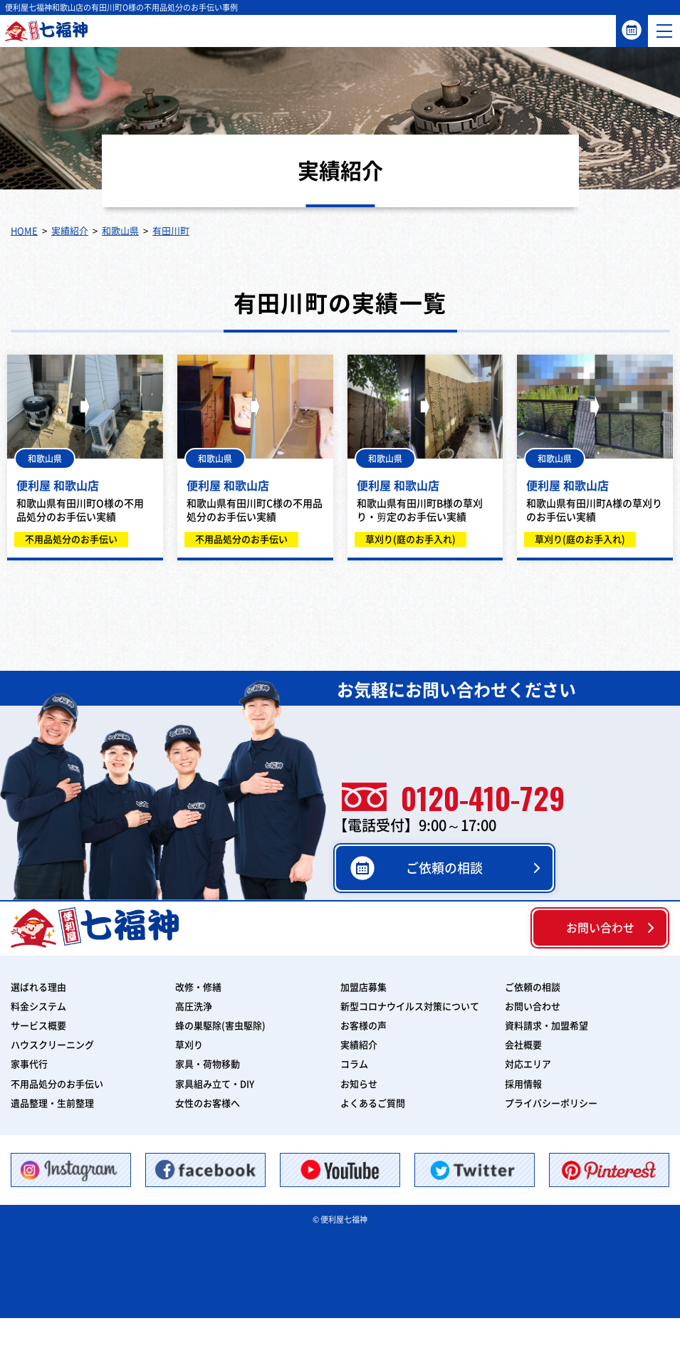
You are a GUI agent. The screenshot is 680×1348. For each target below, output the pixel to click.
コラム (354, 1064)
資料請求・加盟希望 (546, 1025)
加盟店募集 (363, 987)
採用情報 (523, 1084)
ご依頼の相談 (632, 30)
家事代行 (29, 1064)
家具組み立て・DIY (214, 1084)
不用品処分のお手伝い (57, 1084)
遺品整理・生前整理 (52, 1103)
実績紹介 (358, 1045)
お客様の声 (363, 1025)
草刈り (189, 1045)
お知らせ (358, 1084)
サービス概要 (38, 1025)
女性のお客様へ (207, 1103)
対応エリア (528, 1064)
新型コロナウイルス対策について (409, 1006)
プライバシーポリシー (551, 1103)
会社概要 (523, 1045)
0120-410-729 (453, 798)
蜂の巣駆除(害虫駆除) (220, 1025)
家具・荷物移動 (207, 1064)
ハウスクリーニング (52, 1045)
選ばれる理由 (38, 987)
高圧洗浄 (193, 1006)
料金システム (38, 1006)
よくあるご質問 (372, 1103)
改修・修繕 (198, 987)
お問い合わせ (600, 928)
